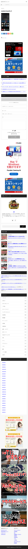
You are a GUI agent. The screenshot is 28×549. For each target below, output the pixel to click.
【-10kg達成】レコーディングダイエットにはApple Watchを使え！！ (12, 279)
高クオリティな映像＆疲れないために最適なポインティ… (17, 244)
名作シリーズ (14, 332)
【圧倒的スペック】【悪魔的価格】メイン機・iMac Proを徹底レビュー (12, 289)
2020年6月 (4, 403)
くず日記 (14, 306)
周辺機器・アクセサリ (17, 534)
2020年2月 (4, 412)
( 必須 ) (4, 110)
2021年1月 (4, 387)
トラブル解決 (14, 352)
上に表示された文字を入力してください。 (14, 132)
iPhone (3, 512)
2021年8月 (4, 376)
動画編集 (14, 317)
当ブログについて (4, 530)
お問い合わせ (3, 534)
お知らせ (14, 300)
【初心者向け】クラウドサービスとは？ (9, 89)
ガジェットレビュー (14, 309)
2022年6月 (4, 364)
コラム (14, 346)
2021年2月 (4, 385)
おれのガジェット (13, 547)
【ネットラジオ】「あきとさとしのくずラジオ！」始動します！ (13, 86)
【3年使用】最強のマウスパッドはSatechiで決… (16, 236)
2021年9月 (4, 373)
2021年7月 (4, 378)
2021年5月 (4, 380)
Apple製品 (14, 315)
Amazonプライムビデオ (14, 335)
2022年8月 (4, 362)
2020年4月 (4, 407)
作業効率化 (14, 326)
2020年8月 (4, 398)
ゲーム (14, 340)
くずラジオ (14, 298)
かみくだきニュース (14, 303)
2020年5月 (4, 405)
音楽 (14, 337)
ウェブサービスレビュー (14, 312)
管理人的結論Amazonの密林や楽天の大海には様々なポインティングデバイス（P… (17, 247)
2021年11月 (4, 369)
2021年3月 (4, 382)
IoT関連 (14, 323)
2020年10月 (4, 394)
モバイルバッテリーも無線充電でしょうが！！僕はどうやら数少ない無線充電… (17, 254)
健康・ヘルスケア (14, 329)
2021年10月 (4, 371)
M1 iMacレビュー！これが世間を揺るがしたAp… (16, 258)
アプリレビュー (14, 343)
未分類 (14, 355)
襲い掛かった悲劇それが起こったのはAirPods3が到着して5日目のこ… (17, 268)
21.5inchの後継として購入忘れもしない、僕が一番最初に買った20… (17, 261)
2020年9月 (4, 396)
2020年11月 (4, 391)
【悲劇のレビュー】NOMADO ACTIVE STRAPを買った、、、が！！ (14, 91)
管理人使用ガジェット (4, 531)
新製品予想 (4, 465)
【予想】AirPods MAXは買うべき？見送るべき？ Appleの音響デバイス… (14, 84)
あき (14, 211)
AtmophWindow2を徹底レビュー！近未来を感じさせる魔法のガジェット (14, 80)
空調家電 (15, 535)
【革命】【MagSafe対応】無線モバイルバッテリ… (17, 251)
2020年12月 (4, 389)
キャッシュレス (14, 320)
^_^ (24, 283)
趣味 (14, 349)
